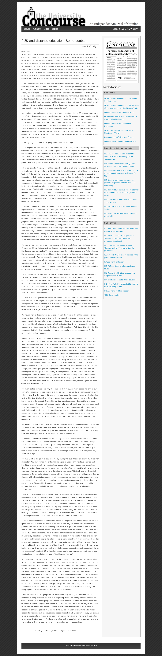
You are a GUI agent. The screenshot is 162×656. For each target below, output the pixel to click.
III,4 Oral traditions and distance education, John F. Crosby (120, 201)
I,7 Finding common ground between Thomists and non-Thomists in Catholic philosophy (119, 248)
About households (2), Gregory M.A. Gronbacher (118, 124)
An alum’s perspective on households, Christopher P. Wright (118, 131)
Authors (37, 28)
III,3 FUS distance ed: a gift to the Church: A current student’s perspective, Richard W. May (121, 173)
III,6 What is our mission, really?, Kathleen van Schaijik (120, 214)
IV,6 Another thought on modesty (116, 291)
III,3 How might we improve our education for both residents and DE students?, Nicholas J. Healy (121, 192)
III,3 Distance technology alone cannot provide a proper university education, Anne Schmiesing (120, 183)
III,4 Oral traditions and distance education (120, 280)
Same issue (109, 93)
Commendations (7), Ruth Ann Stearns (119, 137)
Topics (55, 28)
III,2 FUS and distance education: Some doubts (119, 267)
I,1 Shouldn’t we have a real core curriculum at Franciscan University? (121, 230)
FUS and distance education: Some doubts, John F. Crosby (121, 99)
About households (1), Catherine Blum (119, 112)
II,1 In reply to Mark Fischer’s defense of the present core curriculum (121, 256)
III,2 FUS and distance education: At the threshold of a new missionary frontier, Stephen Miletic (119, 156)
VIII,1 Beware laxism (112, 295)
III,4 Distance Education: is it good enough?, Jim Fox (121, 208)
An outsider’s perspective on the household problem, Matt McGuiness (120, 118)
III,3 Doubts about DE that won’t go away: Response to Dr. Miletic (120, 274)
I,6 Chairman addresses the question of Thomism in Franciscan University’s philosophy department (119, 238)
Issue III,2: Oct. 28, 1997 (125, 28)
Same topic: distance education (118, 148)
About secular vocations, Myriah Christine (120, 141)
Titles (46, 28)
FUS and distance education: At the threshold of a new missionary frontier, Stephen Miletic (121, 106)
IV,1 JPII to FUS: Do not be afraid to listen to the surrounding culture (121, 285)
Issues (27, 28)
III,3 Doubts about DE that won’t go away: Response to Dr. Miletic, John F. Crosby (120, 165)
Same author (110, 223)
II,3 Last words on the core (114, 262)
